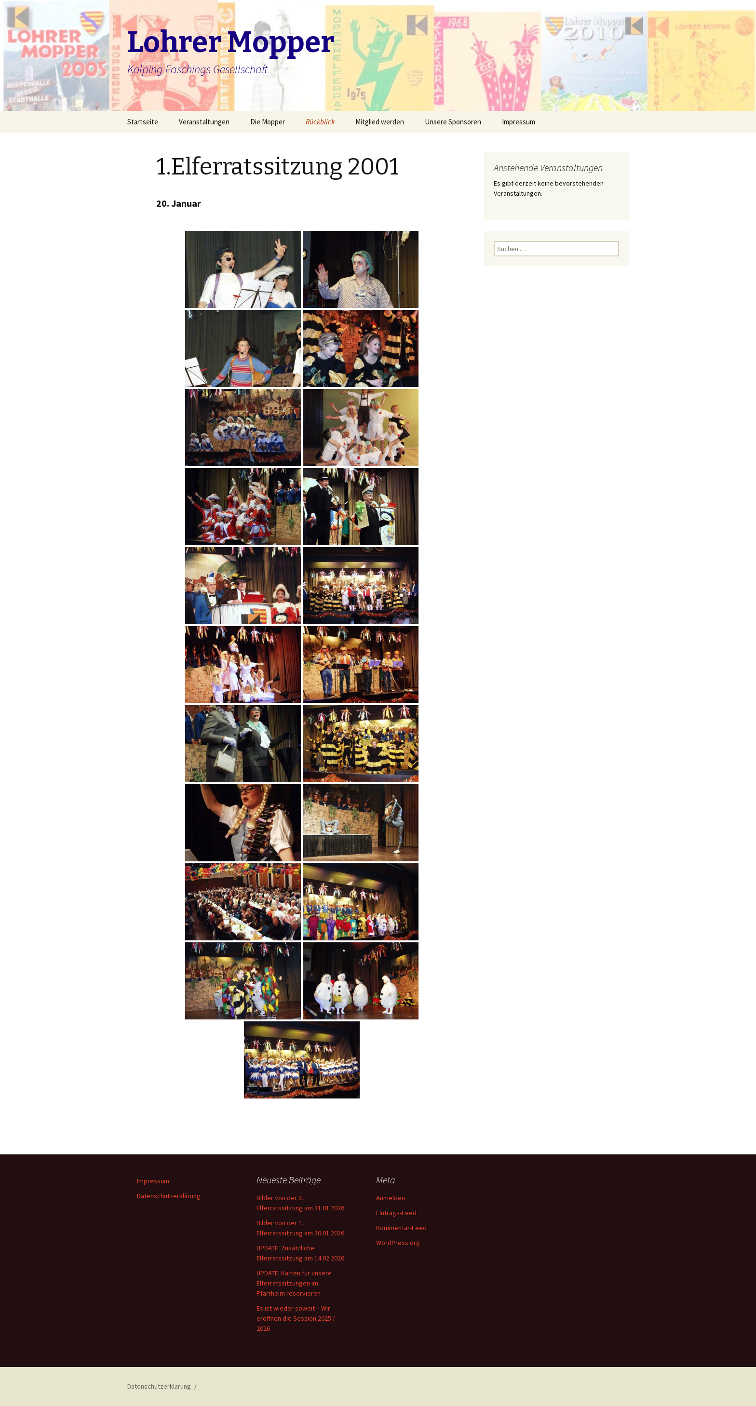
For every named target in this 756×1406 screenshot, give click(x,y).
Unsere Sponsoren (453, 121)
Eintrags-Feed (396, 1212)
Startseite (142, 121)
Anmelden (390, 1197)
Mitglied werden (379, 121)
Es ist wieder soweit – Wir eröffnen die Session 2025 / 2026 (295, 1318)
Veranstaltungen (204, 121)
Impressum (518, 121)
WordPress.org (398, 1242)
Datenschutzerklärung (169, 1196)
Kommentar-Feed (401, 1227)
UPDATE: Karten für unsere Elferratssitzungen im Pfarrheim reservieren (294, 1283)
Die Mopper (267, 121)
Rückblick (320, 121)
